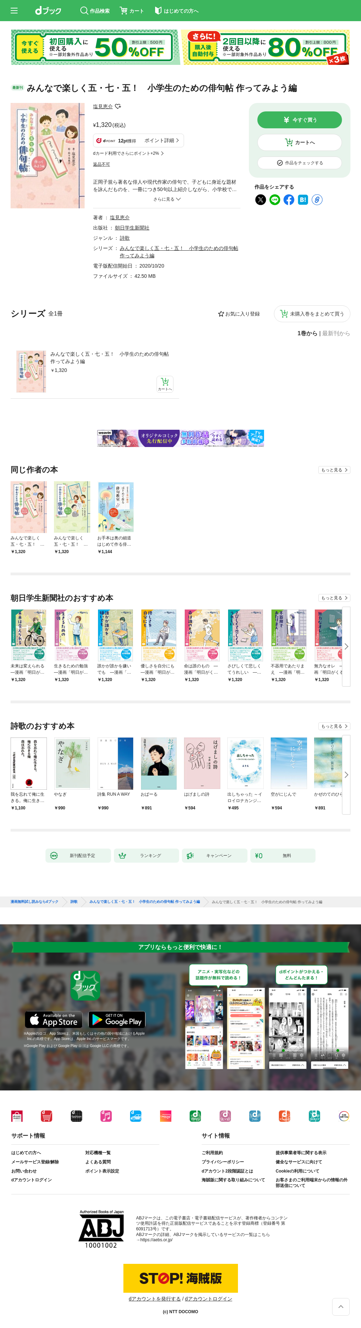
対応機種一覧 (98, 1152)
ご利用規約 (212, 1152)
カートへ (305, 142)
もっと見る (331, 469)
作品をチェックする (304, 162)
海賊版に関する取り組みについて (233, 1179)
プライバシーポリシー (223, 1161)
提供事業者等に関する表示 (301, 1152)
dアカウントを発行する (155, 1299)
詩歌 (125, 238)
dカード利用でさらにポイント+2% (126, 153)
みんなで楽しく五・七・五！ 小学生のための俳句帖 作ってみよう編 (109, 357)
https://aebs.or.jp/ (156, 1239)
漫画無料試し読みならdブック (35, 902)
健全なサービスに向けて (299, 1161)
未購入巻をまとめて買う (317, 314)
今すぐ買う (305, 120)
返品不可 (101, 164)
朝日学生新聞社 (132, 228)
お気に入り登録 (242, 314)
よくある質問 (98, 1161)
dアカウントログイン (31, 1179)
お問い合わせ (24, 1171)
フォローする (117, 106)
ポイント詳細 (159, 140)
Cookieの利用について (297, 1171)
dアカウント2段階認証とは (227, 1171)
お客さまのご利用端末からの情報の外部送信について (312, 1182)
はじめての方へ (26, 1152)
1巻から (308, 333)
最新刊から (336, 333)
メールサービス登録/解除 (35, 1161)
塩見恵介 (103, 106)
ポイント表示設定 (102, 1171)
